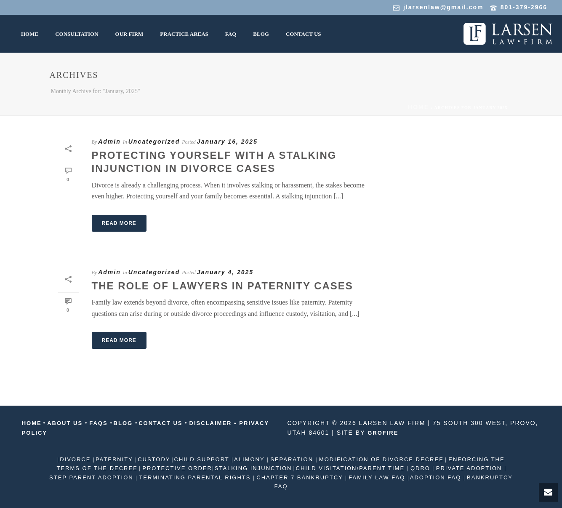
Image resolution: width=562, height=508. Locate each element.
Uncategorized (154, 141)
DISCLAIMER (210, 423)
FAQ (230, 34)
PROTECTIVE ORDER (176, 468)
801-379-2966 (524, 7)
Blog (261, 34)
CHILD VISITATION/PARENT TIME (351, 468)
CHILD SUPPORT (203, 459)
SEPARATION (292, 459)
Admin (109, 141)
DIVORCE (76, 459)
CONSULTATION (76, 34)
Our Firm (129, 34)
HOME (29, 34)
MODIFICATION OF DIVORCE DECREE (380, 459)
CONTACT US (162, 423)
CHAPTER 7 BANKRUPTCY (299, 477)
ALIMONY (250, 459)
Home (418, 107)
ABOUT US (65, 423)
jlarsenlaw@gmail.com (443, 7)
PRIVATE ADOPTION (469, 468)
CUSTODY (154, 459)
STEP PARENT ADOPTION (92, 477)
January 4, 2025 (225, 272)
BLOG (124, 423)
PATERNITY (115, 459)
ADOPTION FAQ (436, 477)
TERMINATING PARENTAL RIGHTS (195, 477)
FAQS (98, 423)
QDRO (420, 468)
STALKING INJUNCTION (253, 468)
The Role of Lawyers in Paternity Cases (222, 285)
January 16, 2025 (227, 141)
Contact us (303, 34)
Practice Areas (184, 34)
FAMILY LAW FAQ (377, 477)
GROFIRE (383, 433)
